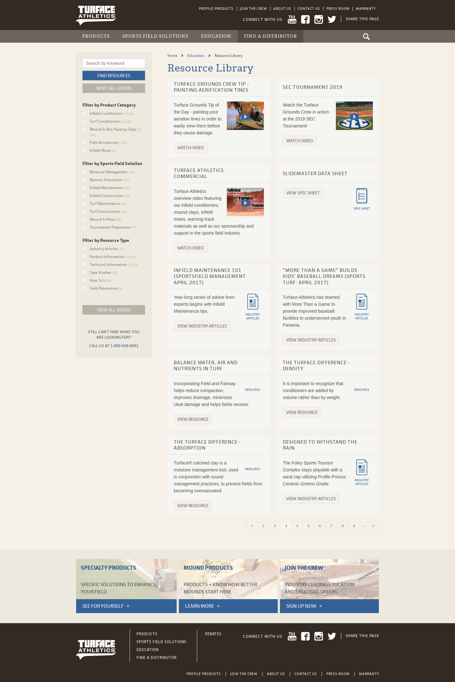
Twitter (332, 19)
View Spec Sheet (303, 193)
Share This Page (362, 19)
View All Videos (113, 310)
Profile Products (216, 8)
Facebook (305, 19)
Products (96, 36)
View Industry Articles (202, 326)
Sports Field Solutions (155, 36)
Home (172, 55)
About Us (282, 8)
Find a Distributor (270, 36)
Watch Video (190, 148)
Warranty (366, 8)
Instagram (318, 19)
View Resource (193, 419)
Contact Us (309, 8)
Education (216, 36)
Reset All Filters (113, 88)
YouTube (292, 19)
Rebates (213, 633)
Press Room (337, 8)
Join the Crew (253, 8)
